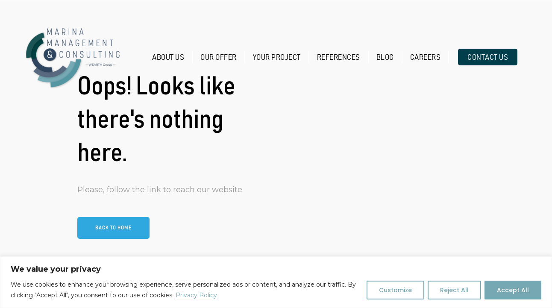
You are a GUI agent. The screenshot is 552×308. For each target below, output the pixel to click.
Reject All (454, 290)
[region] (276, 282)
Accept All (513, 290)
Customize (395, 290)
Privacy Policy (196, 295)
